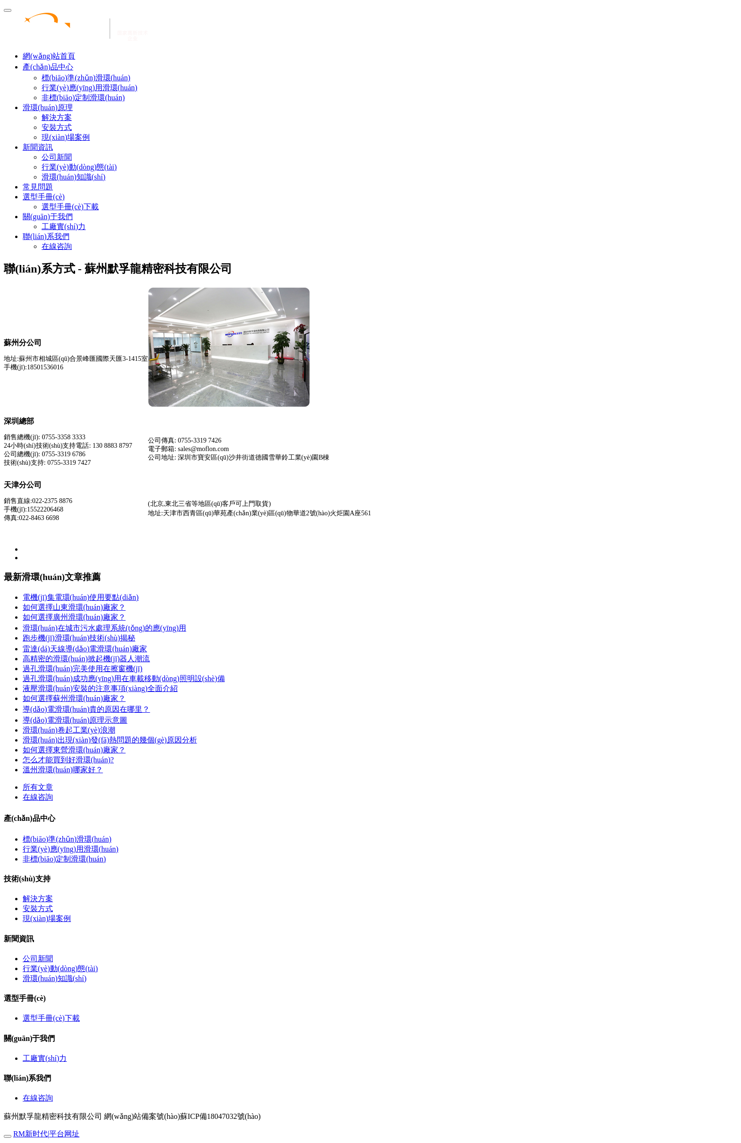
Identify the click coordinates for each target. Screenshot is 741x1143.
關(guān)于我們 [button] (48, 217)
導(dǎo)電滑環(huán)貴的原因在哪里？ (86, 709)
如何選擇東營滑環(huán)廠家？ (74, 750)
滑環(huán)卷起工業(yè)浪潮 (69, 730)
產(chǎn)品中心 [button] (48, 67)
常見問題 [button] (38, 187)
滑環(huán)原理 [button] (48, 107)
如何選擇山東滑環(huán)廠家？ (74, 607)
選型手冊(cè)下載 (70, 207)
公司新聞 (57, 157)
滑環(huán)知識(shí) (73, 177)
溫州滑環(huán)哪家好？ (63, 770)
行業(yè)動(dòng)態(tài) (79, 167)
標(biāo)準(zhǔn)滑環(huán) (86, 78)
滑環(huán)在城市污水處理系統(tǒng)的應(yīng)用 (104, 628)
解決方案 (57, 117)
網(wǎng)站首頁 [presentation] (49, 56)
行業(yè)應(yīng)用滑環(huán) (90, 88)
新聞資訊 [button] (38, 147)
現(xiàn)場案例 (66, 137)
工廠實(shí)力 (64, 226)
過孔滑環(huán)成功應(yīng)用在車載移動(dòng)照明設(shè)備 (124, 678)
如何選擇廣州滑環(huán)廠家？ (74, 617)
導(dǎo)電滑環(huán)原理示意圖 (75, 720)
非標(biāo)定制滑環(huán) (83, 98)
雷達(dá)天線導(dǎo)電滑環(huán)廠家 (85, 649)
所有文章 (38, 787)
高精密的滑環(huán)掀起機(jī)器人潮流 (86, 659)
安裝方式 (57, 127)
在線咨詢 (57, 246)
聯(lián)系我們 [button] (46, 236)
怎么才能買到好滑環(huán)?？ (68, 760)
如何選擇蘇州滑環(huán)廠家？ (74, 698)
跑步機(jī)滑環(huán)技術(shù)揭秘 (79, 638)
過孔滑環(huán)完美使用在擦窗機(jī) (82, 669)
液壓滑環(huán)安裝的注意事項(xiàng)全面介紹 (100, 688)
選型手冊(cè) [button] (44, 197)
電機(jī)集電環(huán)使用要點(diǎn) (80, 597)
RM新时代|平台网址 (46, 1134)
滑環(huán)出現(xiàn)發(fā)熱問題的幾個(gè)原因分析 (110, 740)
